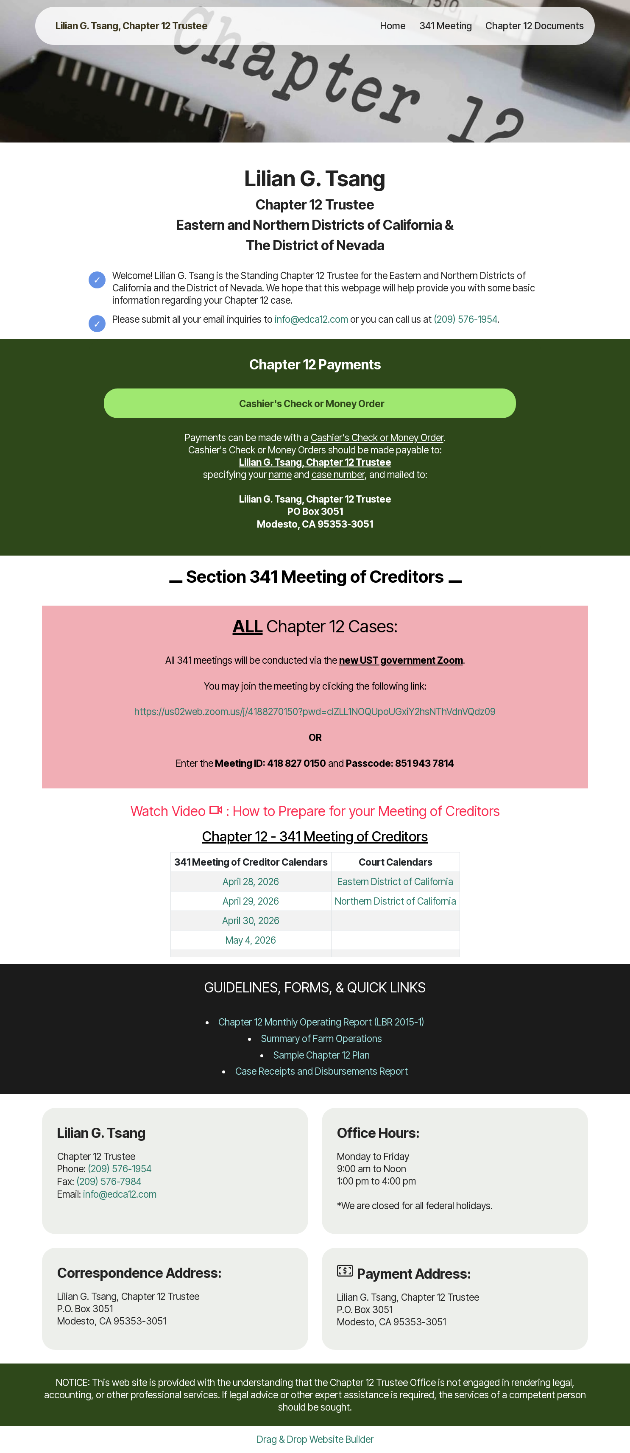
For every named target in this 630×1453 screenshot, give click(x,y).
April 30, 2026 (250, 920)
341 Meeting (445, 25)
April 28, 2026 (251, 881)
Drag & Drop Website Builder (315, 1439)
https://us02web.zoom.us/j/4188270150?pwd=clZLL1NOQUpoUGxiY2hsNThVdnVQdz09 (315, 711)
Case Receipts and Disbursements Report (321, 1071)
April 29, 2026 (251, 901)
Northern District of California (395, 901)
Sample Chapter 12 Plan (321, 1055)
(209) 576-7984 (109, 1181)
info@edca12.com (311, 319)
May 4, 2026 (251, 940)
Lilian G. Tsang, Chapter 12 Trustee (132, 26)
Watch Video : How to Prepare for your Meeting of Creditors (315, 811)
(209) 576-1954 (465, 319)
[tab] (310, 403)
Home (393, 25)
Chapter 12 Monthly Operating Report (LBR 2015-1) (321, 1022)
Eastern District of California (395, 881)
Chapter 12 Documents (534, 25)
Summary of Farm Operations (321, 1038)
